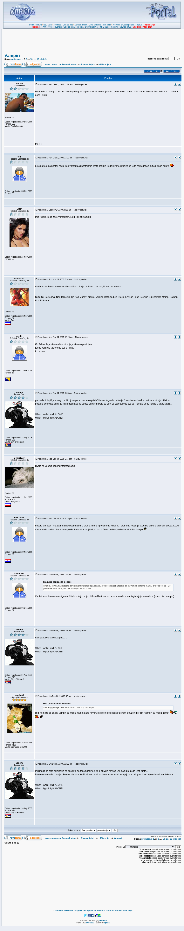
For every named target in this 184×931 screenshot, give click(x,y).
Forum (39, 25)
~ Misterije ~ (105, 64)
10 (31, 59)
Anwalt (125, 910)
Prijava (139, 25)
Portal (31, 25)
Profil (50, 27)
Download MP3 (92, 27)
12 (38, 59)
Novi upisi (48, 25)
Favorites (58, 27)
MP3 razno (104, 27)
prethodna (16, 59)
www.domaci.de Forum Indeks (60, 64)
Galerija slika (69, 27)
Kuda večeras (116, 910)
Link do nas (68, 25)
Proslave (100, 910)
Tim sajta (107, 25)
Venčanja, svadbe (89, 910)
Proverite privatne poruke (123, 25)
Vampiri (12, 55)
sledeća (43, 59)
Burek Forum (58, 910)
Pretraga (57, 25)
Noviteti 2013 (125, 27)
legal (130, 910)
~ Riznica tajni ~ (87, 64)
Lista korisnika (95, 25)
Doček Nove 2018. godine (73, 910)
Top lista (80, 27)
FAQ (44, 27)
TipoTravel (107, 910)
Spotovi (114, 27)
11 (35, 59)
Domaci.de (103, 921)
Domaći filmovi (81, 25)
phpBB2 (107, 923)
